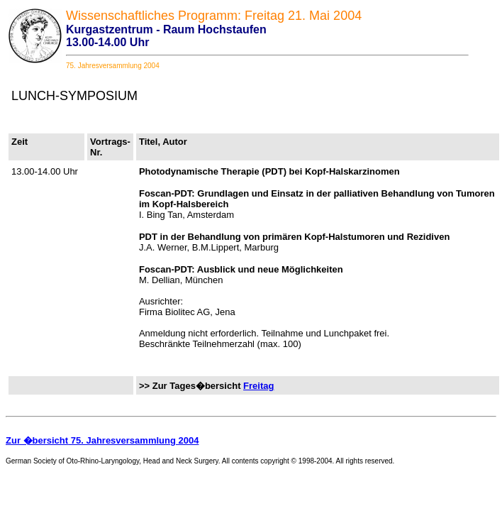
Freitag (258, 385)
